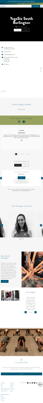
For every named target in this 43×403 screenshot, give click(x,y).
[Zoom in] (41, 68)
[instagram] (19, 122)
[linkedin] (34, 383)
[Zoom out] (41, 70)
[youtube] (32, 383)
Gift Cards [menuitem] (12, 385)
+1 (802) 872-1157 (15, 190)
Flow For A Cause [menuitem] (4, 391)
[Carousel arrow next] (41, 225)
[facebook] (24, 122)
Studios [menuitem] (11, 387)
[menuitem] (40, 386)
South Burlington (22, 3)
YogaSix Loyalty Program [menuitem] (5, 389)
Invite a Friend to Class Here (28, 1)
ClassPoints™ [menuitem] (3, 398)
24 (26, 154)
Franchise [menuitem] (2, 400)
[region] (21, 79)
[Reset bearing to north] (41, 71)
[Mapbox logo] (3, 91)
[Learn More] (5, 281)
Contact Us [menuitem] (12, 383)
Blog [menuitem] (1, 385)
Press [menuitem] (2, 387)
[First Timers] (21, 374)
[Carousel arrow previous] (2, 225)
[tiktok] (36, 383)
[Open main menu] (41, 6)
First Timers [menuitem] (3, 383)
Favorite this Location (21, 27)
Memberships (17, 165)
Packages (25, 165)
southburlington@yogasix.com (25, 190)
